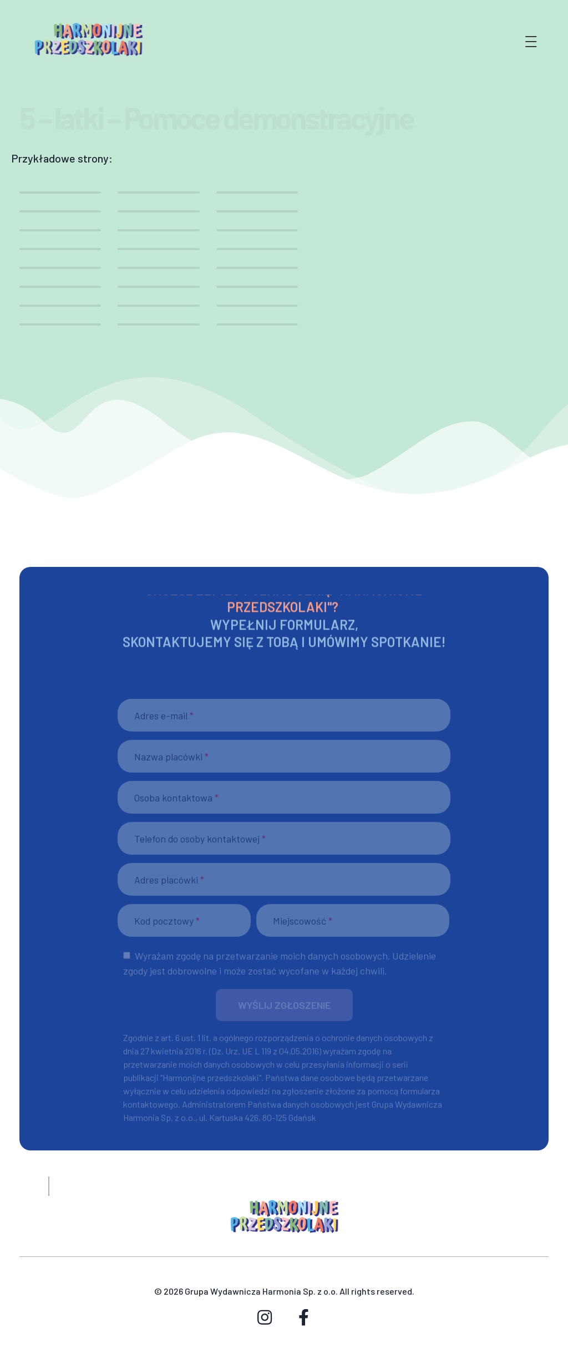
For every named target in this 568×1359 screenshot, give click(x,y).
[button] (284, 1009)
